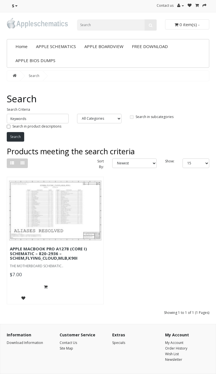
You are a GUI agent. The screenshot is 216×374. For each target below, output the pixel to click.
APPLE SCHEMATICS (56, 46)
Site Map (66, 348)
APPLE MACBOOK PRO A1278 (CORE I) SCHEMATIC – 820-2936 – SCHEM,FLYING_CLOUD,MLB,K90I (48, 253)
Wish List (172, 354)
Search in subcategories (152, 116)
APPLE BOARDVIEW (103, 46)
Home (21, 46)
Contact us (165, 5)
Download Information (25, 342)
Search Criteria (18, 109)
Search (34, 75)
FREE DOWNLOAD (150, 46)
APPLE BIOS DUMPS (35, 60)
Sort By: (100, 164)
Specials (118, 342)
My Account (174, 342)
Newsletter (173, 359)
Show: (169, 161)
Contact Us (68, 342)
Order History (176, 348)
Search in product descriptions (34, 126)
